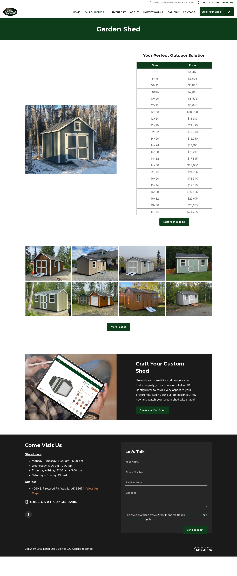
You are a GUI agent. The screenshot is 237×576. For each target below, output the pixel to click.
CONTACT (188, 12)
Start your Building (174, 222)
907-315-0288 (224, 2)
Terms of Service (135, 519)
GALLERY (172, 12)
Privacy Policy (194, 515)
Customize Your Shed (153, 411)
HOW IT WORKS (152, 12)
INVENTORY (118, 12)
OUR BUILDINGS (93, 12)
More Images (118, 327)
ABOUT (133, 12)
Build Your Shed (217, 11)
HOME (75, 12)
